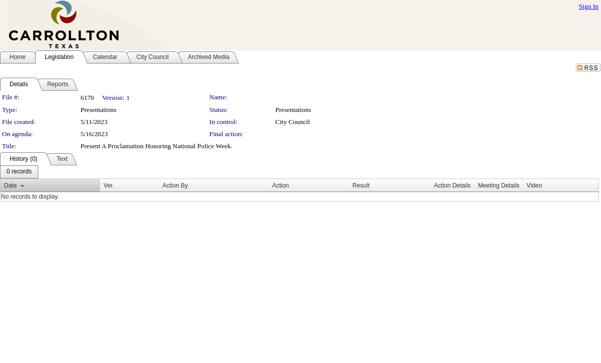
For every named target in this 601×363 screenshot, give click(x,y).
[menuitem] (19, 172)
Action (280, 185)
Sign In (588, 6)
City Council (292, 122)
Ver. (109, 185)
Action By (175, 185)
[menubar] (19, 171)
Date (10, 185)
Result (360, 185)
